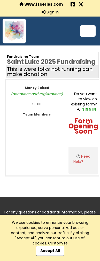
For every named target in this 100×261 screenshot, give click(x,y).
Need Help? (81, 159)
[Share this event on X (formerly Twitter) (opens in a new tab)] (80, 4)
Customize (58, 243)
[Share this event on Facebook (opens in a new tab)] (73, 4)
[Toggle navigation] (88, 31)
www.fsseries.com (41, 4)
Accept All (50, 250)
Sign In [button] (50, 12)
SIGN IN (89, 109)
